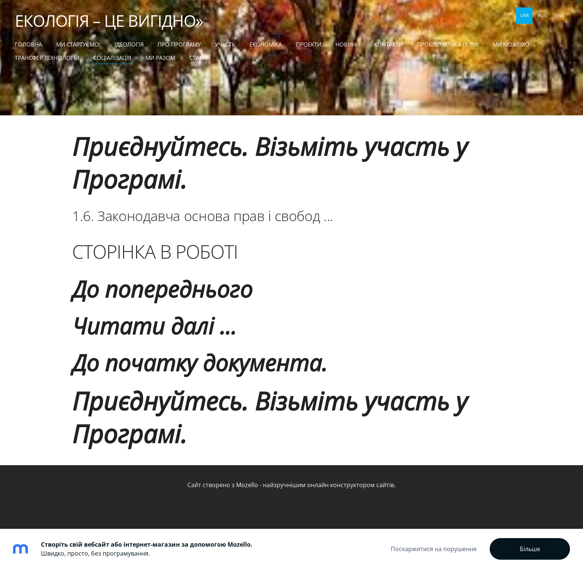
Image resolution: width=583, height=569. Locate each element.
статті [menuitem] (197, 57)
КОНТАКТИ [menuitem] (388, 44)
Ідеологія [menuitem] (129, 44)
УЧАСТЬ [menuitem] (225, 44)
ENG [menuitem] (560, 15)
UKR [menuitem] (524, 15)
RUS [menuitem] (542, 15)
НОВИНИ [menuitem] (347, 44)
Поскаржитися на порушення (434, 549)
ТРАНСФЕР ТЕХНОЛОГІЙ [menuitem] (47, 57)
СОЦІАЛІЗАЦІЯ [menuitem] (112, 57)
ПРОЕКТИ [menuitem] (308, 44)
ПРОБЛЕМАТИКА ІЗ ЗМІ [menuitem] (448, 44)
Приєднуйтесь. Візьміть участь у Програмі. (269, 162)
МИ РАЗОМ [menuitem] (160, 57)
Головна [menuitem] (28, 44)
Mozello (247, 485)
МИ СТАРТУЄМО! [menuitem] (78, 44)
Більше (530, 549)
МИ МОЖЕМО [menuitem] (511, 44)
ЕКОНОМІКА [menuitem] (265, 44)
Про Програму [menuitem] (179, 44)
